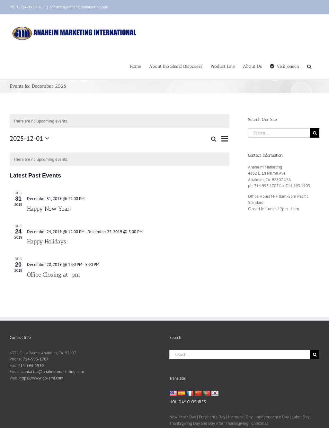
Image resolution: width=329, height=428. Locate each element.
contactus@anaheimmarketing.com (79, 7)
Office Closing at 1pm (53, 274)
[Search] (314, 133)
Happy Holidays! (47, 241)
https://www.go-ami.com (41, 378)
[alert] (119, 121)
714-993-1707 (36, 359)
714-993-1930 (31, 365)
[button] (309, 65)
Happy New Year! (49, 208)
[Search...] (279, 133)
